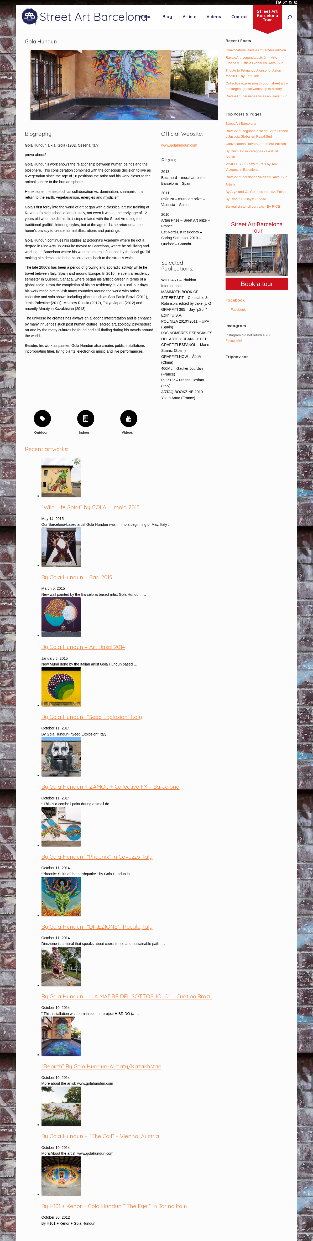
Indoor (85, 432)
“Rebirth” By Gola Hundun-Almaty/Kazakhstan (101, 1066)
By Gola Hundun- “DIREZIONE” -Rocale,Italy (97, 926)
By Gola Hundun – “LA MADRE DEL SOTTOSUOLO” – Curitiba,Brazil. (126, 996)
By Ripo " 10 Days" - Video (246, 199)
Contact (239, 16)
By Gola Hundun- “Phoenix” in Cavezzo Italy (97, 856)
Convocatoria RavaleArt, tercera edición (256, 50)
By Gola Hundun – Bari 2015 (76, 577)
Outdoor (42, 432)
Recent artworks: (46, 449)
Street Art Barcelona (241, 124)
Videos (214, 16)
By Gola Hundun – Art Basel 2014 (83, 646)
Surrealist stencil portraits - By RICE (253, 206)
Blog (167, 16)
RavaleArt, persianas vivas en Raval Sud (257, 96)
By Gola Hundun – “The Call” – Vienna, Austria (100, 1136)
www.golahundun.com (179, 145)
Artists (189, 16)
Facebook (235, 300)
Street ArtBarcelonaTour (267, 15)
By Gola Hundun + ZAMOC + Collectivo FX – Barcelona (110, 786)
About (146, 16)
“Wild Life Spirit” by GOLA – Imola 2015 (90, 507)
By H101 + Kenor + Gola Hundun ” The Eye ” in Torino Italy (114, 1206)
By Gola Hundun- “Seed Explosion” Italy (91, 716)
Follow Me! (234, 341)
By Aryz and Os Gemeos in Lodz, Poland (257, 192)
